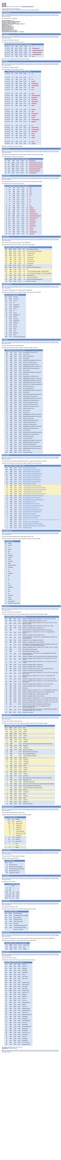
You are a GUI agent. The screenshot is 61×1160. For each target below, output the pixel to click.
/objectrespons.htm (26, 1051)
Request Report (7, 16)
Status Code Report (39, 15)
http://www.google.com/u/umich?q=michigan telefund (35, 505)
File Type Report (52, 15)
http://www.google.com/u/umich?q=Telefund (33, 509)
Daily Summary (27, 14)
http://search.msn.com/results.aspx (30, 535)
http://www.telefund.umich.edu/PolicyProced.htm (33, 523)
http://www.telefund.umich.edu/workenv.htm (32, 515)
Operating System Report (30, 15)
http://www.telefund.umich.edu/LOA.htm (31, 521)
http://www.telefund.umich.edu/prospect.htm (32, 493)
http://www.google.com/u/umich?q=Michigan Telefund (35, 511)
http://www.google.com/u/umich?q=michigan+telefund (35, 507)
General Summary (7, 12)
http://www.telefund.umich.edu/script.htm (31, 489)
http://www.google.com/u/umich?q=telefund (33, 503)
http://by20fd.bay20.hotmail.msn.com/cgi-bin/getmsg (34, 543)
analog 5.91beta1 (18, 1066)
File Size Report (46, 15)
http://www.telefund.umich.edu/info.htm (31, 525)
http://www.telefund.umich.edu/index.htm (31, 495)
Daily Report (22, 14)
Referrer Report (6, 472)
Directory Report (6, 951)
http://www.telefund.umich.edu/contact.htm (32, 497)
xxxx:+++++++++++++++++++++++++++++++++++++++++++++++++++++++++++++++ (41, 537)
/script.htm (24, 1017)
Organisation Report (46, 14)
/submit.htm (24, 1019)
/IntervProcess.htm (26, 1061)
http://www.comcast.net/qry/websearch (31, 539)
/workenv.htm (24, 1041)
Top (5, 14)
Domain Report (39, 14)
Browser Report (15, 15)
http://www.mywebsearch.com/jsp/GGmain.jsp (32, 541)
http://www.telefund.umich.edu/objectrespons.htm (33, 517)
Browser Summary (22, 15)
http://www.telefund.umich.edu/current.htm (32, 499)
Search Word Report (8, 15)
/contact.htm (24, 1025)
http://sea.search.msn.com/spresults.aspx (31, 533)
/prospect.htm (25, 1031)
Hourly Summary (33, 14)
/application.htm (25, 1011)
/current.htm (24, 1055)
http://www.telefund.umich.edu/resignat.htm (32, 529)
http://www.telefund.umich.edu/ (29, 485)
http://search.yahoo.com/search (29, 531)
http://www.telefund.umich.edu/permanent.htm (32, 527)
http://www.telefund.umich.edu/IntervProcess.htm (33, 513)
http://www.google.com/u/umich (29, 501)
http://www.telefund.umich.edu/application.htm (32, 491)
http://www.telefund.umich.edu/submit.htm (32, 487)
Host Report (53, 14)
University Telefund (27, 6)
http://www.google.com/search (29, 519)
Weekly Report (16, 14)
